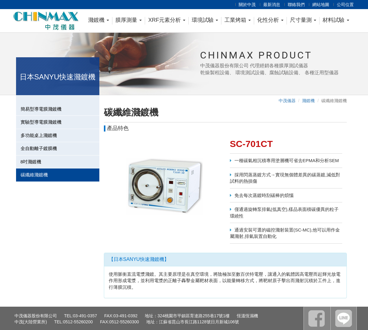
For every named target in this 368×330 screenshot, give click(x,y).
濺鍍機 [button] (98, 20)
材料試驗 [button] (336, 20)
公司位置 (345, 4)
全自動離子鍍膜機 (39, 148)
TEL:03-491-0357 (80, 315)
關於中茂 (247, 4)
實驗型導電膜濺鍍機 (41, 122)
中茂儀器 (287, 100)
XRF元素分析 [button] (166, 20)
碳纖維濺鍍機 (34, 174)
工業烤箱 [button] (237, 20)
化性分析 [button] (270, 20)
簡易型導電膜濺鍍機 (41, 109)
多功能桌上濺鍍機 (39, 135)
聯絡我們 (296, 4)
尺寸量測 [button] (303, 20)
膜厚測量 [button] (128, 20)
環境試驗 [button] (205, 20)
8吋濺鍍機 (31, 161)
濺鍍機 (308, 100)
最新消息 (271, 4)
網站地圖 (320, 4)
